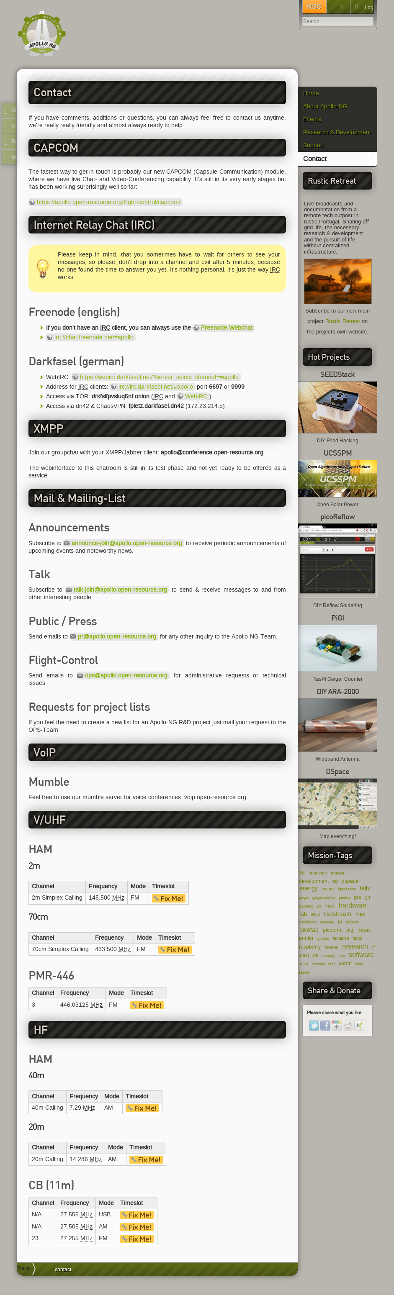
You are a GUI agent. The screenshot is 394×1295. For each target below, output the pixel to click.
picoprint (332, 930)
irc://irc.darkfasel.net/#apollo (155, 387)
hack (330, 906)
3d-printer (318, 873)
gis (368, 897)
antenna (337, 873)
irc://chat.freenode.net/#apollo (94, 337)
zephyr (304, 972)
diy (335, 881)
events (328, 889)
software (361, 954)
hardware (353, 905)
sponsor (318, 964)
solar (303, 964)
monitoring (308, 922)
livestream (337, 914)
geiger (304, 897)
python (323, 938)
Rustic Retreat (342, 321)
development (314, 881)
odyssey (327, 922)
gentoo (344, 897)
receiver (331, 947)
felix (365, 888)
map (360, 914)
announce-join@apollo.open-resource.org (127, 543)
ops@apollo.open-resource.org (126, 675)
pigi (350, 930)
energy (308, 888)
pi (340, 921)
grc (319, 906)
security (328, 955)
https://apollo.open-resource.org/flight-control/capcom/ (108, 202)
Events (312, 119)
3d (302, 872)
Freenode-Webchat (226, 328)
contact (63, 1269)
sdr (315, 955)
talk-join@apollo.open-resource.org (120, 589)
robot (304, 955)
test (331, 964)
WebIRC (196, 396)
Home (311, 93)
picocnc (352, 922)
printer (306, 938)
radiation (340, 938)
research (355, 946)
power (364, 930)
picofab (309, 930)
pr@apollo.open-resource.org (117, 636)
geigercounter (324, 897)
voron (345, 963)
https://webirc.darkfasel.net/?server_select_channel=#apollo (159, 377)
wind (359, 964)
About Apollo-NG (325, 106)
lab (303, 914)
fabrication (347, 889)
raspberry (310, 946)
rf (373, 947)
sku (342, 955)
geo (357, 897)
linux (315, 914)
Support (313, 145)
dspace (350, 881)
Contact (314, 159)
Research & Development (337, 132)
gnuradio (306, 906)
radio (357, 938)
